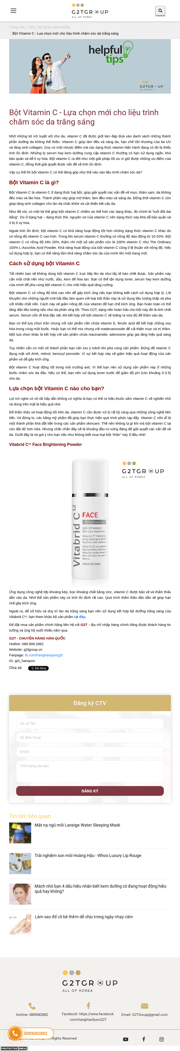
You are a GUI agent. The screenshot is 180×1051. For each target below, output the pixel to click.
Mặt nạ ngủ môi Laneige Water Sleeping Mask (77, 829)
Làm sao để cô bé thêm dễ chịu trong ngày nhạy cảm (84, 921)
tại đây (79, 617)
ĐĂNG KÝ (90, 795)
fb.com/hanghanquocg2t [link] (44, 655)
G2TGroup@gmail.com (150, 1015)
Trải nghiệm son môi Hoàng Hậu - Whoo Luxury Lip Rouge (88, 859)
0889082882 (38, 1015)
